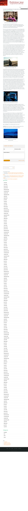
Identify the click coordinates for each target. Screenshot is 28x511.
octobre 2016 (6, 377)
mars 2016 (5, 389)
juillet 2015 (5, 402)
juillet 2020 (6, 300)
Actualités (5, 432)
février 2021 (5, 288)
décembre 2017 (6, 353)
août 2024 (5, 216)
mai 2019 (5, 324)
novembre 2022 (6, 252)
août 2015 (5, 401)
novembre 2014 (6, 416)
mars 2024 (5, 225)
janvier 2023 (6, 249)
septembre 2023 (6, 235)
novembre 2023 (6, 232)
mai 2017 (5, 365)
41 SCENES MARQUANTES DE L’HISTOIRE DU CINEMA (16, 175)
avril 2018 (5, 346)
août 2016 (5, 380)
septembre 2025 (6, 194)
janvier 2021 (6, 290)
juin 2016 (5, 384)
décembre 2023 (6, 230)
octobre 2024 (6, 213)
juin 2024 (5, 220)
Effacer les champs (21, 160)
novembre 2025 (6, 191)
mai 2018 (5, 344)
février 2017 (5, 370)
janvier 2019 (6, 331)
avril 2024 (5, 223)
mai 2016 (5, 385)
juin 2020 (5, 302)
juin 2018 (5, 343)
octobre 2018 (6, 336)
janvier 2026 (6, 187)
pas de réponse (11, 10)
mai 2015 (5, 406)
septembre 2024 (6, 215)
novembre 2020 (6, 293)
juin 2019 (5, 322)
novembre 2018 (6, 334)
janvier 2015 (6, 413)
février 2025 (6, 206)
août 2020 (5, 298)
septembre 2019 (6, 317)
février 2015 (5, 411)
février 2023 (6, 247)
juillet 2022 (5, 259)
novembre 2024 (6, 211)
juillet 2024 (5, 218)
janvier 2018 (6, 351)
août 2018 (5, 339)
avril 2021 (5, 285)
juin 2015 (5, 404)
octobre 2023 (6, 233)
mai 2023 (5, 242)
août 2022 (5, 257)
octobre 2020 (6, 295)
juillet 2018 (5, 341)
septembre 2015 (6, 399)
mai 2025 (5, 201)
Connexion (5, 441)
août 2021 (5, 278)
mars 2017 (5, 368)
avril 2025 (5, 203)
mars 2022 (5, 266)
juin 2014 (5, 425)
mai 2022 (5, 262)
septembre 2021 (6, 276)
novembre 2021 (6, 273)
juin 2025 (5, 199)
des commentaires (7, 443)
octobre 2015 (6, 397)
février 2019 (6, 329)
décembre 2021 (6, 271)
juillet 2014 (5, 423)
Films (5, 435)
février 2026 (6, 186)
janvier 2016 (6, 392)
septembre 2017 (6, 358)
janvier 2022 (6, 269)
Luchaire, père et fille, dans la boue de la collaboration (15, 172)
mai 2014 (5, 426)
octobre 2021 (6, 274)
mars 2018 (5, 348)
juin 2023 (5, 240)
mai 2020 (5, 303)
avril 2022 (5, 264)
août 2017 (5, 360)
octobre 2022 (6, 254)
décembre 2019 (6, 312)
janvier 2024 (6, 228)
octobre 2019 (6, 315)
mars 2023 (5, 245)
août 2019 (5, 319)
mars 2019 (5, 327)
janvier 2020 (6, 310)
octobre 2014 (6, 418)
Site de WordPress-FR (7, 444)
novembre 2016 (6, 375)
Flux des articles (7, 442)
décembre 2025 (6, 189)
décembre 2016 (6, 373)
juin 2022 (5, 261)
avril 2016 (5, 387)
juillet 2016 (5, 382)
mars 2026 (5, 184)
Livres (5, 437)
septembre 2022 (6, 256)
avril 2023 (5, 244)
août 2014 (5, 421)
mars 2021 (5, 286)
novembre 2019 (6, 314)
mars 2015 (5, 409)
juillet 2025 (5, 198)
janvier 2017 (6, 372)
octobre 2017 (6, 356)
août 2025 (5, 196)
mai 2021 (5, 283)
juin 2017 (5, 363)
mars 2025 (5, 204)
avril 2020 (5, 305)
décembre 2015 (6, 394)
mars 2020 (5, 307)
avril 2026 (5, 182)
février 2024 (6, 227)
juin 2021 (5, 281)
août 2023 (5, 237)
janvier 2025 (6, 208)
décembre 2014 (6, 414)
